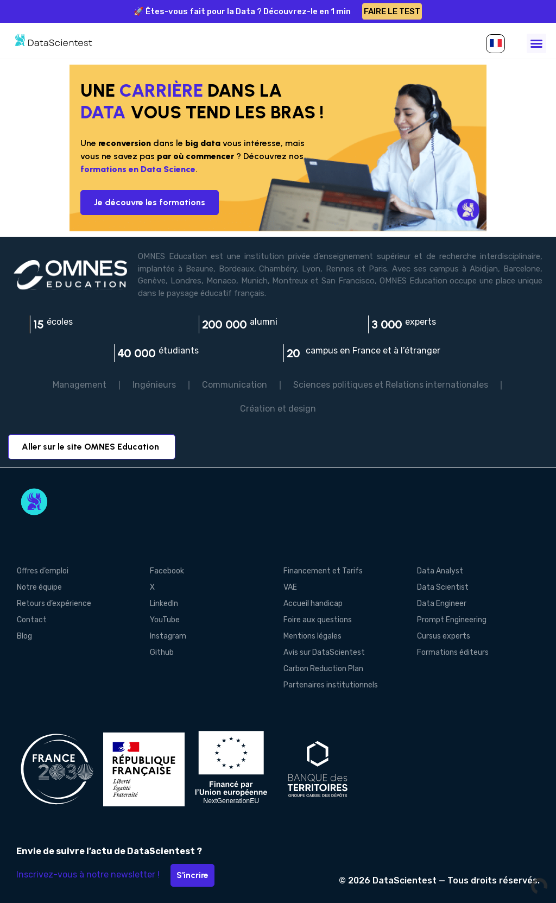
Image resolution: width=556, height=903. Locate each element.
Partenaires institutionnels (330, 685)
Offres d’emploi (42, 571)
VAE (290, 587)
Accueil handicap (313, 603)
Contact (31, 619)
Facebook (167, 571)
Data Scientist (443, 587)
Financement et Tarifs (323, 571)
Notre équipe (38, 587)
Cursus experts (443, 636)
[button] (495, 43)
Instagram (168, 636)
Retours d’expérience (53, 603)
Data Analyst (440, 571)
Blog (23, 636)
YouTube (165, 619)
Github (162, 652)
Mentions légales (312, 636)
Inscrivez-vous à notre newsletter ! (88, 874)
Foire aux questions (317, 619)
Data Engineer (441, 603)
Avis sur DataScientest (324, 652)
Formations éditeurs (453, 652)
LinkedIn (164, 603)
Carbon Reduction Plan (323, 668)
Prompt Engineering (451, 619)
